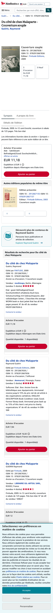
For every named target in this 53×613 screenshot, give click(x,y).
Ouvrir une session (36, 4)
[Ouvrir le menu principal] (6, 10)
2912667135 (35, 194)
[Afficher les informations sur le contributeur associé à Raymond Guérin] (10, 28)
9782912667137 (26, 196)
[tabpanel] (25, 134)
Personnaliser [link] (26, 606)
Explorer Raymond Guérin (29, 242)
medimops (20, 283)
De (28, 71)
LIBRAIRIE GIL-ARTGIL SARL (27, 483)
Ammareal (20, 380)
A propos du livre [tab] (25, 115)
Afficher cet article (11, 156)
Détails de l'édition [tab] (13, 122)
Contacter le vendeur (13, 312)
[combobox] (30, 10)
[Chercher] (48, 10)
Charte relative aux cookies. (28, 577)
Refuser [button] (26, 598)
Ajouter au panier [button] (26, 174)
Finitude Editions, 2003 (37, 199)
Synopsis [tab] (8, 115)
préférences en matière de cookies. (21, 571)
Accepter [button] (26, 590)
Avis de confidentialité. (17, 585)
